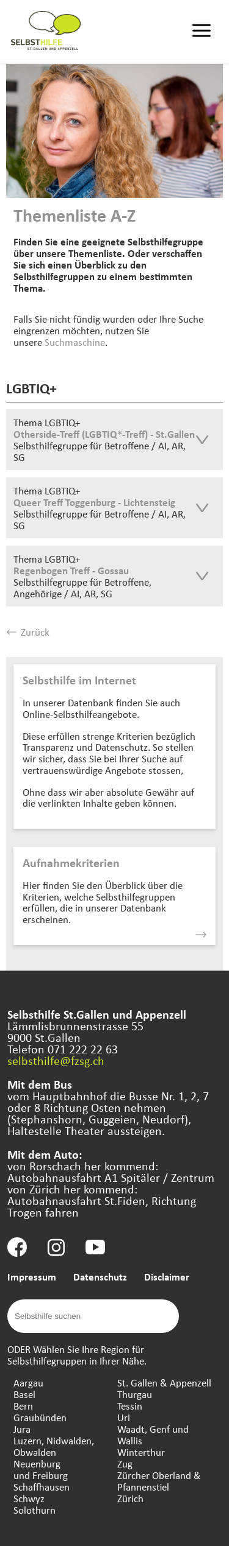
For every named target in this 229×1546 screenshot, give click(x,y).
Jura (22, 1429)
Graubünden (40, 1417)
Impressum (31, 1276)
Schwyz (29, 1498)
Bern (23, 1406)
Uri (123, 1417)
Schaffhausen (41, 1487)
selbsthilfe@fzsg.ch (55, 1060)
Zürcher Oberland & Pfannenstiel (159, 1481)
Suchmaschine (75, 342)
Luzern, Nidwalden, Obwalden (53, 1446)
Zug (125, 1463)
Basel (24, 1394)
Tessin (129, 1406)
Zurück (27, 632)
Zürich (130, 1498)
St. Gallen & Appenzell (164, 1383)
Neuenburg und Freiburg (40, 1469)
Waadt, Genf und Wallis (153, 1434)
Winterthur (141, 1452)
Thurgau (134, 1394)
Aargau (28, 1383)
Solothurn (34, 1510)
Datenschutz (100, 1276)
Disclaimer (166, 1276)
